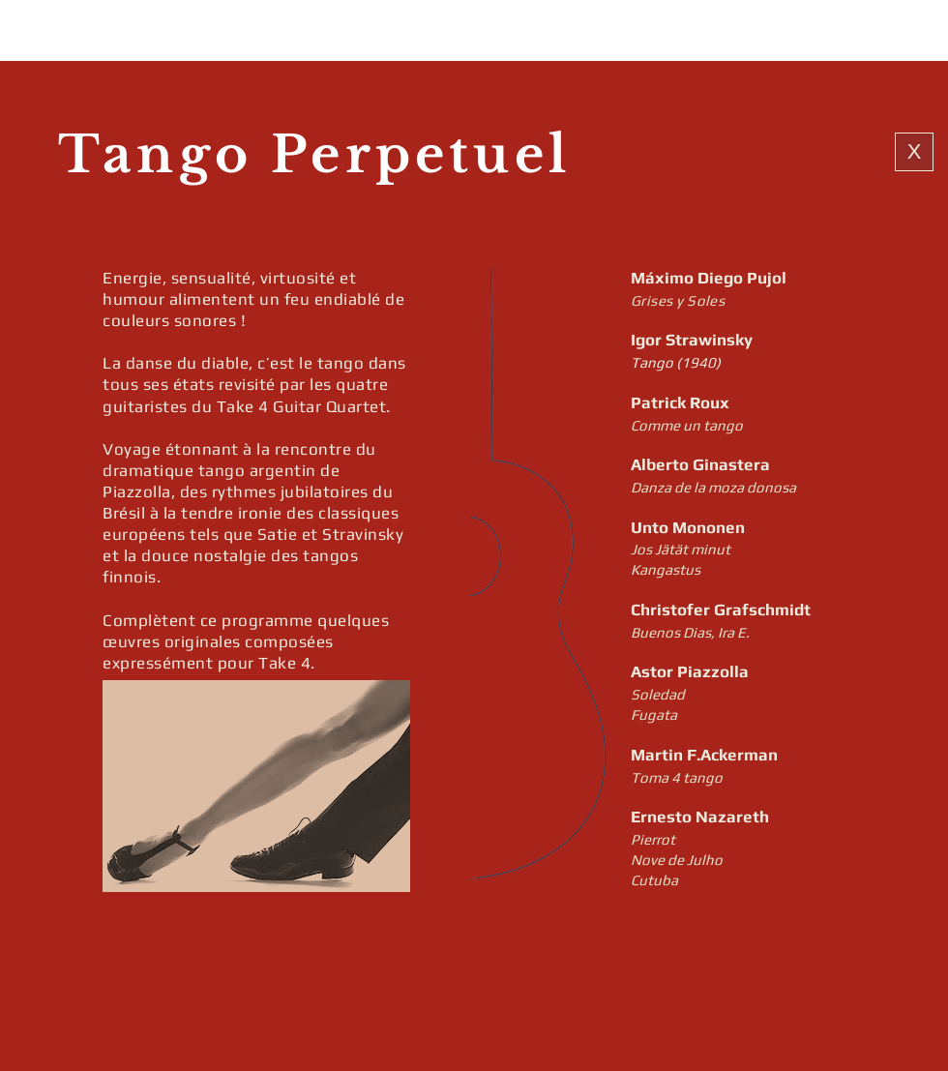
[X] (914, 152)
